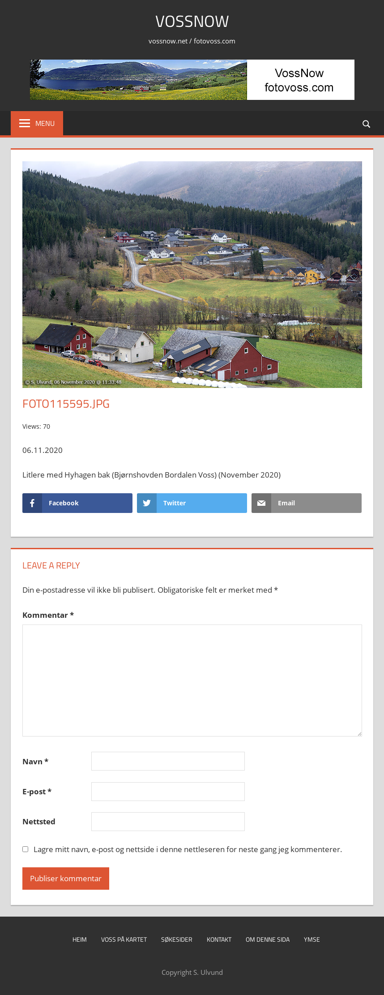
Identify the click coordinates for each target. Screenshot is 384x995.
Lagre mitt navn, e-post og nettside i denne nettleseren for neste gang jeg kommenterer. (188, 849)
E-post (36, 791)
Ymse (312, 939)
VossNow (192, 21)
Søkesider (176, 939)
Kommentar (48, 615)
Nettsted (38, 821)
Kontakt (219, 939)
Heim (80, 939)
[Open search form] (367, 123)
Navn (35, 761)
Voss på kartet (124, 939)
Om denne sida (268, 939)
